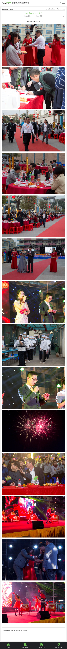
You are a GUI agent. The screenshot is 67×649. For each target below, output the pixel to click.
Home (53, 9)
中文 (59, 3)
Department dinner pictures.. (19, 630)
